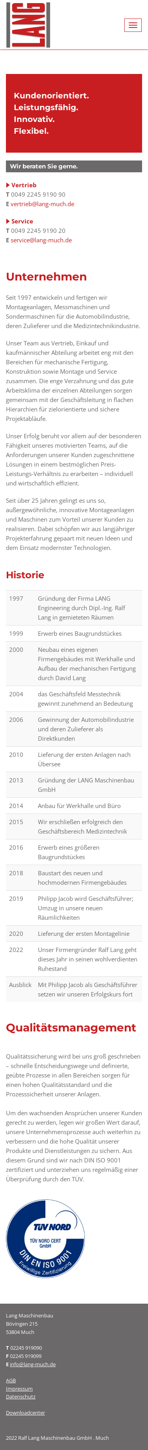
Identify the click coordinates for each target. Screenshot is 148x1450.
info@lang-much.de (33, 1364)
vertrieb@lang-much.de (42, 204)
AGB (11, 1380)
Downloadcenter (25, 1412)
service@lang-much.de (41, 240)
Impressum (19, 1388)
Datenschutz (21, 1396)
